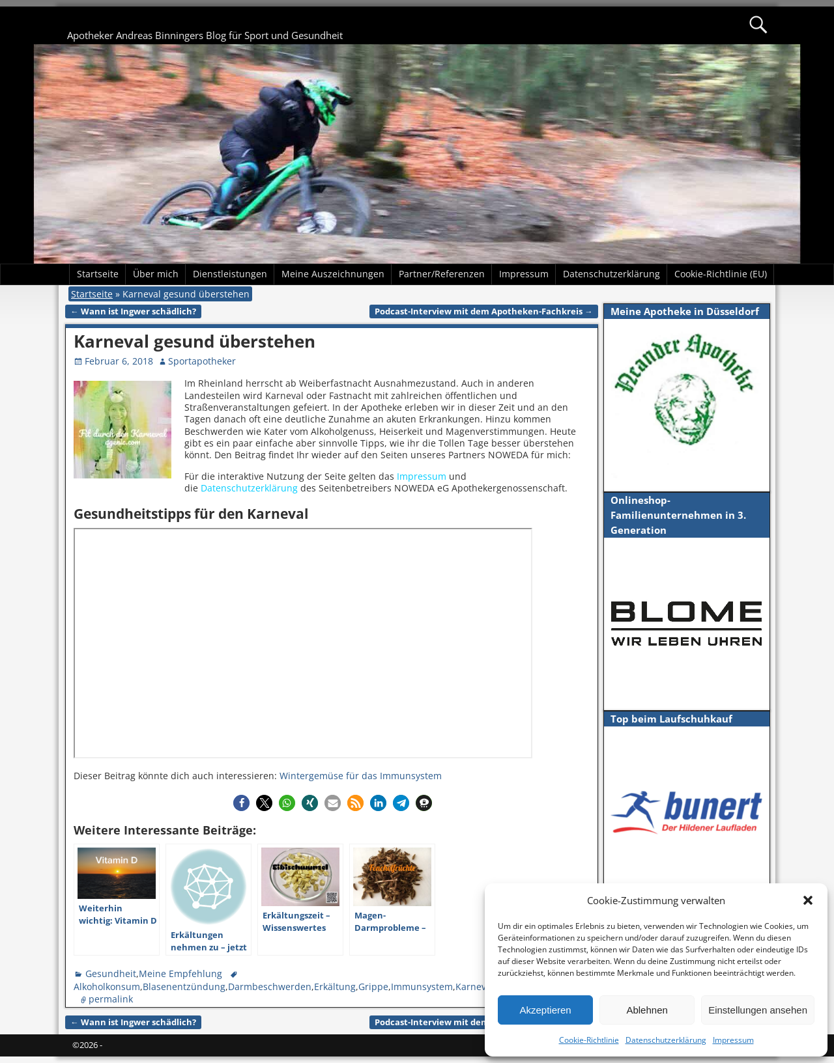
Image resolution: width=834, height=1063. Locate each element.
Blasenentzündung (184, 986)
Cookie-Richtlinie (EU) (720, 274)
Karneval (474, 986)
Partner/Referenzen (442, 274)
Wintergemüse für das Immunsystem (361, 775)
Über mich (156, 274)
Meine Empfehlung (180, 973)
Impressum (733, 1039)
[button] (807, 900)
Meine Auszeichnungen (332, 274)
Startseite (98, 274)
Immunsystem (422, 986)
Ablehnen (646, 1009)
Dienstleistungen (230, 274)
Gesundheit (110, 973)
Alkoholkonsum (107, 986)
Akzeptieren (545, 1009)
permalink (111, 999)
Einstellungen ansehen (757, 1009)
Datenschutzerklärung (666, 1039)
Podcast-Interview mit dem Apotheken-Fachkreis (484, 311)
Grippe (373, 986)
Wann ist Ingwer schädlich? (133, 311)
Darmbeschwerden (269, 986)
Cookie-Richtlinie (589, 1039)
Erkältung (335, 986)
